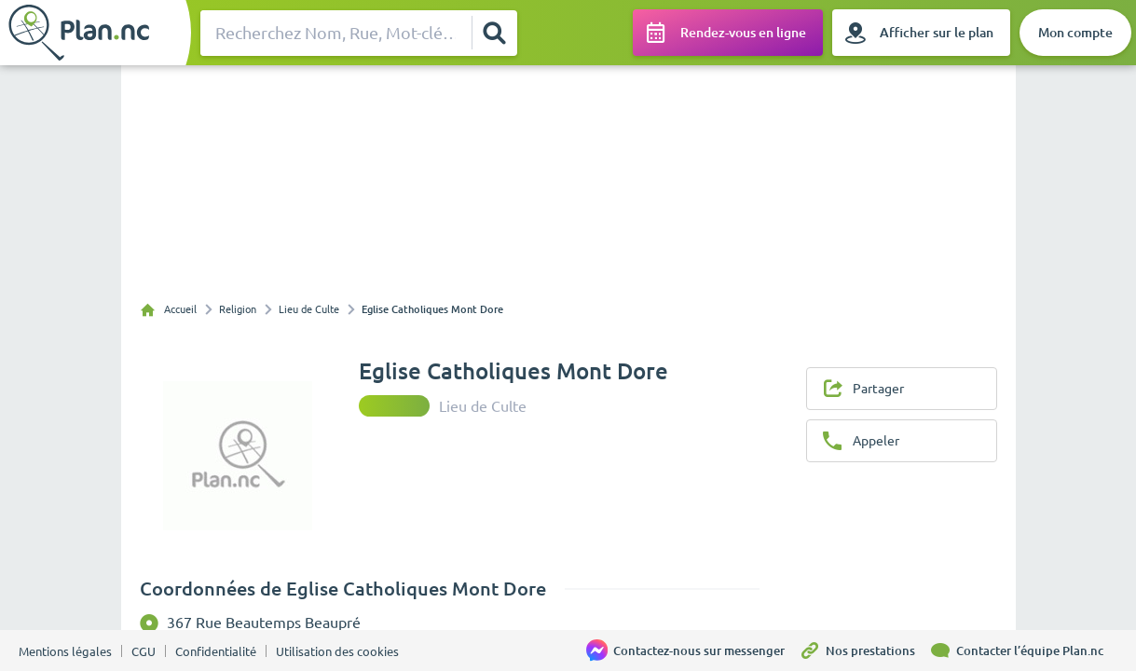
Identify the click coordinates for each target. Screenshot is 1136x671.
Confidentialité (215, 651)
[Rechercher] (494, 32)
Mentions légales (65, 651)
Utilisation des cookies (337, 651)
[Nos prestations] (864, 650)
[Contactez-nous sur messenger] (692, 650)
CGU (143, 651)
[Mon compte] (1075, 32)
